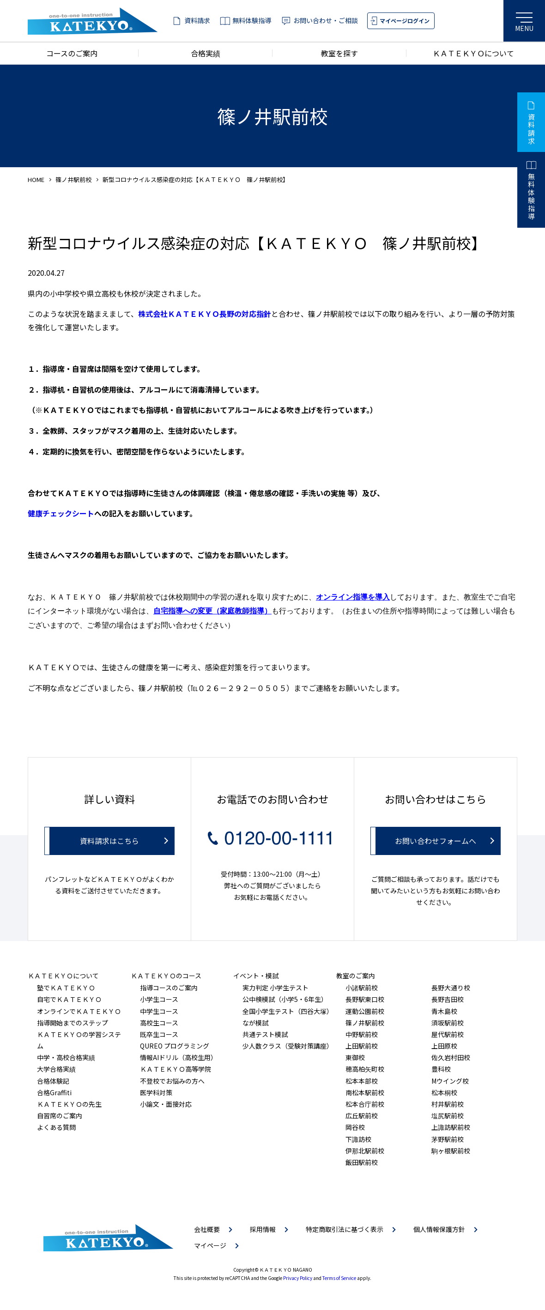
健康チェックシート (61, 513)
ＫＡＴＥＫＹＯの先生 (69, 1104)
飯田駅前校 (361, 1162)
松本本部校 (361, 1081)
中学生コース (159, 1011)
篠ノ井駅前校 (73, 179)
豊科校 (441, 1068)
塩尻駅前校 (447, 1115)
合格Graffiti (54, 1092)
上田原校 (444, 1045)
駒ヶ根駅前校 (450, 1150)
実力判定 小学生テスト (275, 987)
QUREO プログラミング (174, 1045)
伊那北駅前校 (364, 1150)
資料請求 (197, 20)
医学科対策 (156, 1092)
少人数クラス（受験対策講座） (287, 1045)
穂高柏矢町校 (364, 1068)
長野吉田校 (447, 999)
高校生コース (159, 1022)
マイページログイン (405, 20)
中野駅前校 (361, 1034)
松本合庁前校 (364, 1104)
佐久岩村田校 (450, 1057)
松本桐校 (444, 1092)
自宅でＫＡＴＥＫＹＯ (69, 999)
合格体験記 (53, 1081)
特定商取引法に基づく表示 (344, 1229)
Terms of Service (339, 1277)
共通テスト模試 (265, 1034)
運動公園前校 (364, 1011)
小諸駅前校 (361, 987)
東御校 (355, 1057)
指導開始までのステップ (72, 1022)
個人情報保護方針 (439, 1229)
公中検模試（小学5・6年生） (284, 999)
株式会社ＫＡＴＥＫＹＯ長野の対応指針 (204, 313)
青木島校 (444, 1011)
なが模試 (255, 1022)
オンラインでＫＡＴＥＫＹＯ (79, 1011)
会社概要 (207, 1229)
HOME (36, 179)
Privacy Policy (297, 1277)
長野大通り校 (450, 987)
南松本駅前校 (364, 1092)
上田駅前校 (361, 1045)
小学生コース (159, 999)
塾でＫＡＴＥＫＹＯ (66, 987)
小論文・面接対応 (166, 1104)
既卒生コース (159, 1034)
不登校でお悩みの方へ (172, 1081)
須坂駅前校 (447, 1022)
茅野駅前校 (447, 1139)
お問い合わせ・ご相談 (325, 20)
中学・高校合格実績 (66, 1057)
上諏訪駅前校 (450, 1127)
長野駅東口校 (364, 999)
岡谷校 (355, 1127)
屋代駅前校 (447, 1034)
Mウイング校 (450, 1081)
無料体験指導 (251, 20)
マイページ (210, 1245)
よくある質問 (56, 1127)
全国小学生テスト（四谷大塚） (287, 1011)
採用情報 (263, 1229)
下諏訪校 (358, 1139)
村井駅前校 (447, 1104)
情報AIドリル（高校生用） (178, 1057)
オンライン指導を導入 (353, 597)
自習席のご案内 (59, 1115)
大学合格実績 (56, 1068)
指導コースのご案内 (169, 987)
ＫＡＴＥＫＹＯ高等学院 (175, 1068)
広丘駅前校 (361, 1115)
